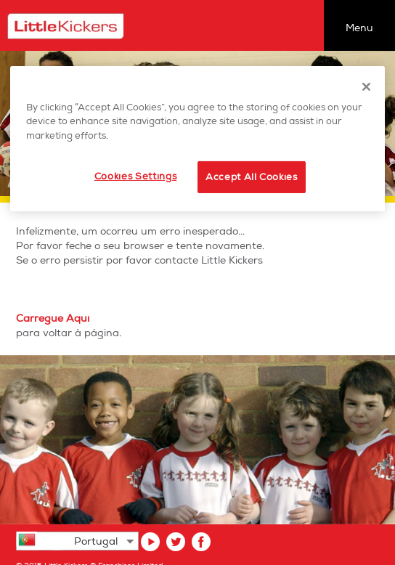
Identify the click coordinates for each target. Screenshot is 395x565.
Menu (359, 28)
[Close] (366, 87)
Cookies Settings (135, 176)
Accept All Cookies (251, 177)
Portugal (96, 541)
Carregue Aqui (52, 318)
